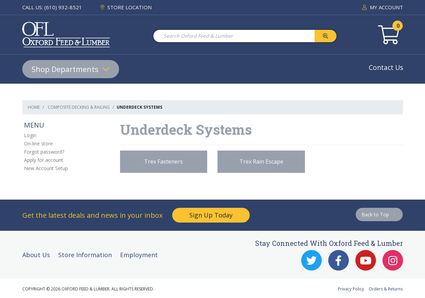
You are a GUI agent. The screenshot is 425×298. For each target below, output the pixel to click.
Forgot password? (44, 151)
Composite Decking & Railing (79, 107)
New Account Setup (46, 168)
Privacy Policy (351, 289)
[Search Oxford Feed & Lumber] (233, 36)
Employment (139, 255)
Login (30, 135)
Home (34, 107)
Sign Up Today (211, 215)
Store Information (85, 255)
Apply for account (43, 160)
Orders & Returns (386, 289)
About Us (36, 255)
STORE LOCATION (126, 7)
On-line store (38, 143)
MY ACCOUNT (382, 7)
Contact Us (386, 67)
